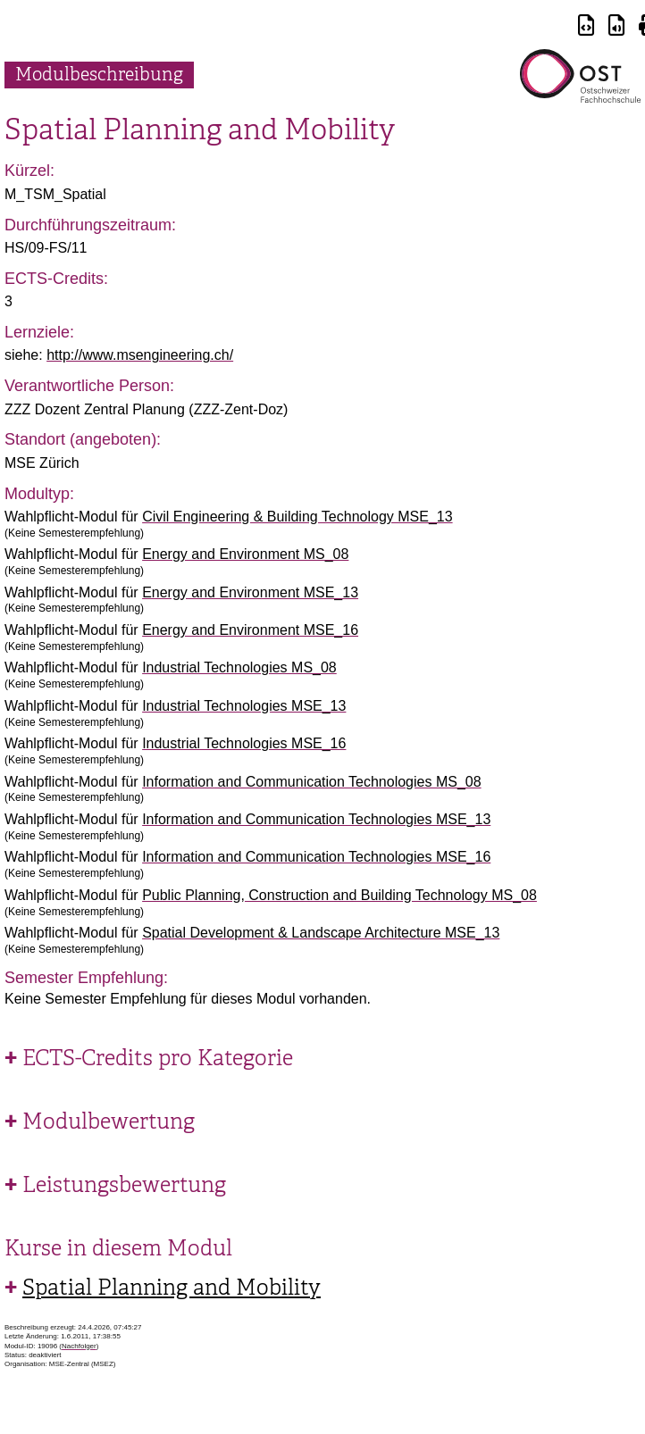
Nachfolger (79, 1346)
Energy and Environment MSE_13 (250, 592)
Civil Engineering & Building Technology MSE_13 (297, 516)
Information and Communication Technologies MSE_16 (316, 856)
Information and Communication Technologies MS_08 (311, 781)
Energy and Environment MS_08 (245, 554)
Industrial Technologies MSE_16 (244, 743)
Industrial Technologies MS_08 (239, 667)
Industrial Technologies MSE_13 (244, 705)
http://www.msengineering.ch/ (139, 355)
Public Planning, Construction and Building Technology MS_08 (339, 895)
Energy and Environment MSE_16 (250, 630)
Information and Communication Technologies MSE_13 (316, 819)
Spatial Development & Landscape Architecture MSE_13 (320, 932)
